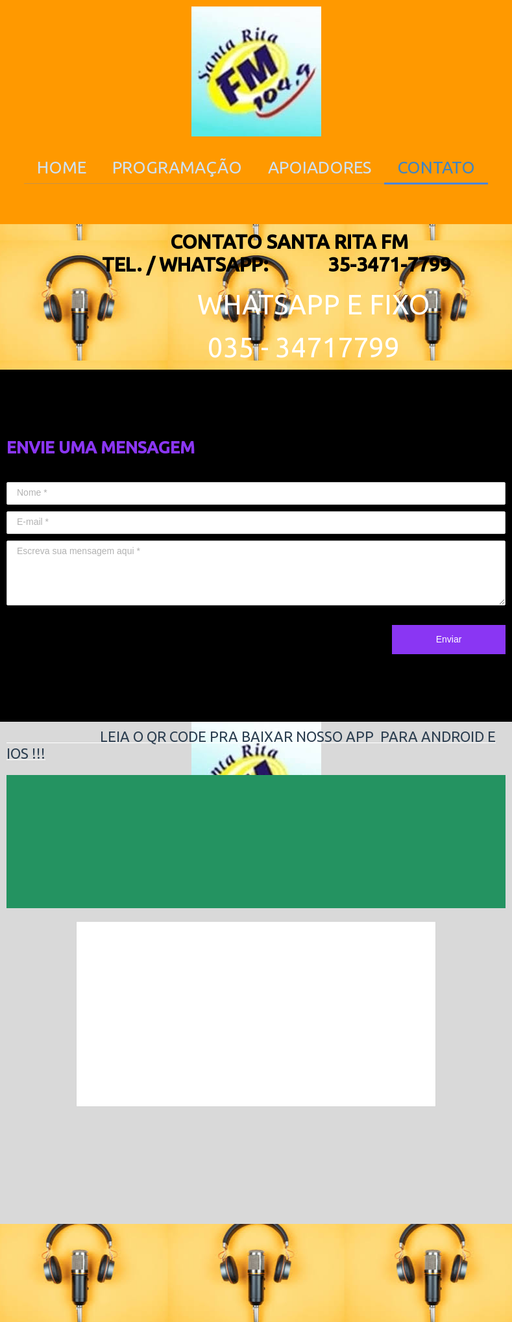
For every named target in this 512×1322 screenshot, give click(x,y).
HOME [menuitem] (61, 167)
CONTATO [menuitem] (436, 167)
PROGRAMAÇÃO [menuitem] (177, 167)
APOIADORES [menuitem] (319, 167)
